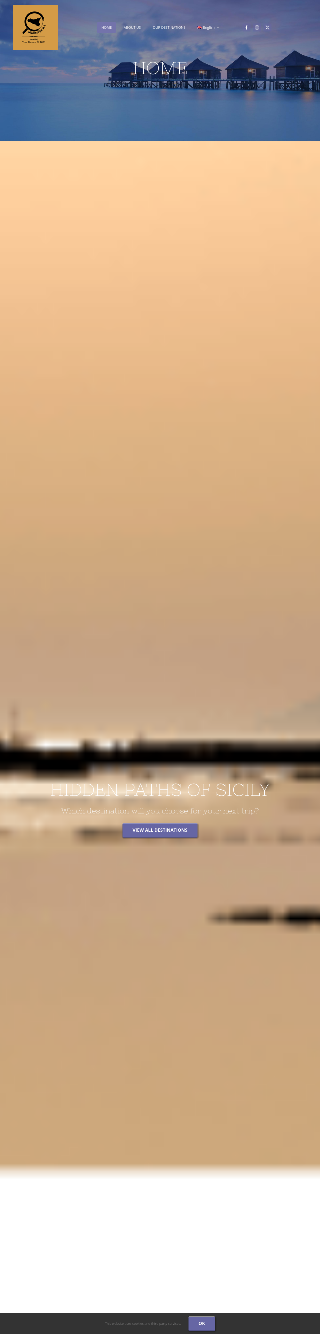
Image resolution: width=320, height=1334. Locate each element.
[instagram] (257, 27)
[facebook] (246, 27)
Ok (201, 1323)
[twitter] (268, 27)
